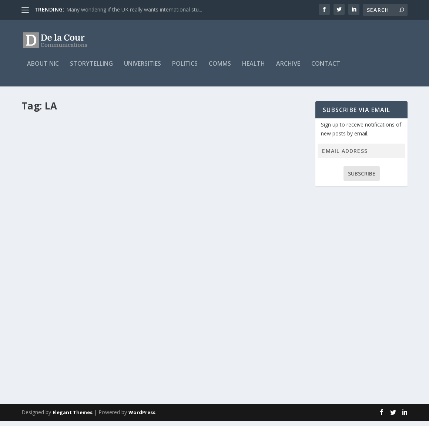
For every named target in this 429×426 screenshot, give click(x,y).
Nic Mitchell (47, 337)
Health (253, 69)
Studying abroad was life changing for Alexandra (89, 322)
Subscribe (361, 178)
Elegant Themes (73, 417)
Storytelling (91, 69)
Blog (100, 337)
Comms (220, 69)
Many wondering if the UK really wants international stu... (134, 9)
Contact (325, 69)
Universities (142, 69)
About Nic (43, 69)
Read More (48, 375)
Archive (288, 69)
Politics (185, 69)
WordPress (141, 417)
